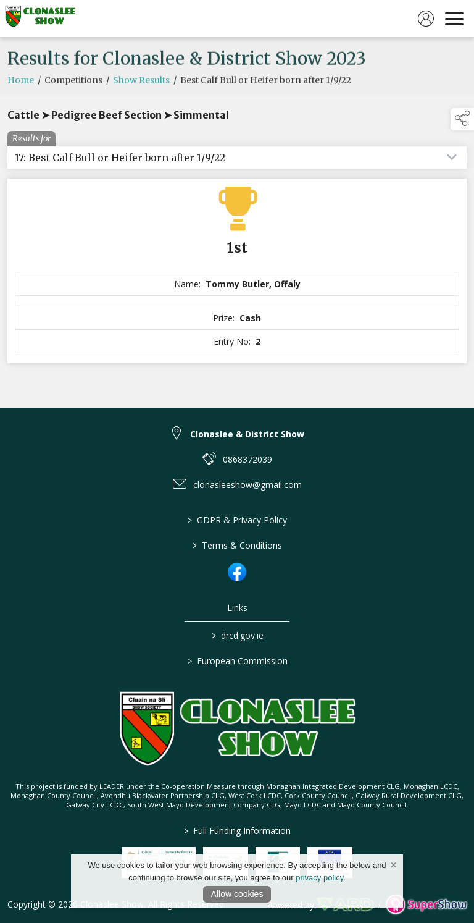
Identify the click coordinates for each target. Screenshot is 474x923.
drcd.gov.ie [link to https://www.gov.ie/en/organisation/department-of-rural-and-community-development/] (237, 635)
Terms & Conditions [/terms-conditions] (237, 545)
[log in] (426, 18)
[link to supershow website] (426, 905)
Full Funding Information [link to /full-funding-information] (237, 831)
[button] (462, 119)
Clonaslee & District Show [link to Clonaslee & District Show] (247, 434)
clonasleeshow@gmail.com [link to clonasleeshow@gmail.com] (247, 485)
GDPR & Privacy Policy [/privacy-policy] (237, 520)
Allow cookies (237, 894)
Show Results (141, 90)
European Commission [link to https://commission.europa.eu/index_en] (237, 661)
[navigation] (454, 18)
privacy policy (319, 877)
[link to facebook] (237, 572)
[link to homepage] (40, 18)
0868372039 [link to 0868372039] (247, 459)
